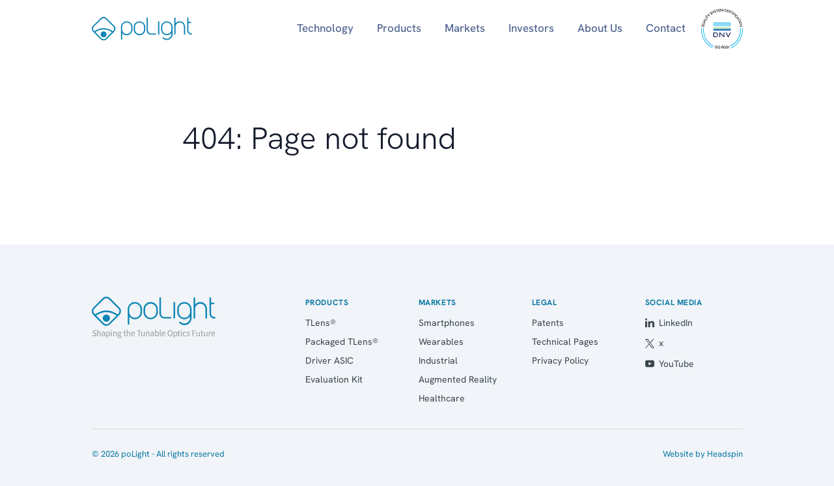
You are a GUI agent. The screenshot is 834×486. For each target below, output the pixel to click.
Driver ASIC (329, 360)
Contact (666, 28)
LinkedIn (669, 323)
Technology (325, 28)
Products (399, 28)
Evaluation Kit (334, 379)
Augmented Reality (458, 379)
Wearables (441, 341)
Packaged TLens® (341, 341)
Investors (531, 28)
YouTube (669, 364)
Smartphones (447, 323)
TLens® (320, 323)
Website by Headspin (703, 453)
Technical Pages (565, 341)
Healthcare (442, 398)
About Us (599, 28)
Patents (548, 323)
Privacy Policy (560, 360)
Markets (465, 28)
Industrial (438, 360)
